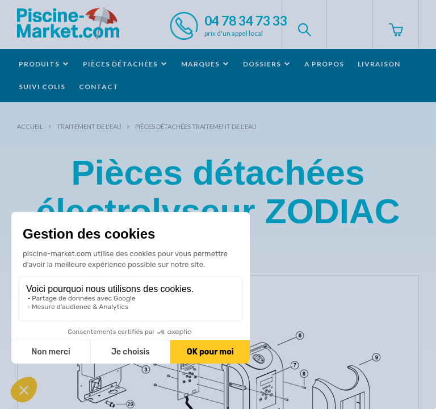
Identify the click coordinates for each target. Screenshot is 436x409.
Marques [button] (205, 64)
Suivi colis (42, 86)
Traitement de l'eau (89, 126)
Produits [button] (44, 64)
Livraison (379, 64)
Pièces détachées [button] (125, 64)
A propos (324, 64)
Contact (99, 86)
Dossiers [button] (267, 64)
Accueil (30, 126)
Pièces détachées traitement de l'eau (196, 126)
